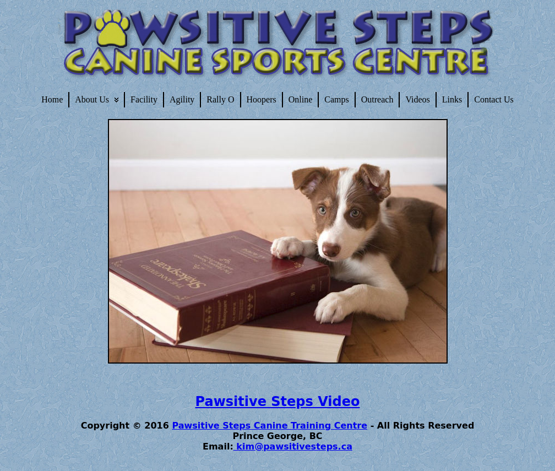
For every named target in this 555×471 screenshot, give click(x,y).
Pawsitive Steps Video (277, 401)
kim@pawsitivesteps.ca (292, 446)
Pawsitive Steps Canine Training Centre (269, 425)
